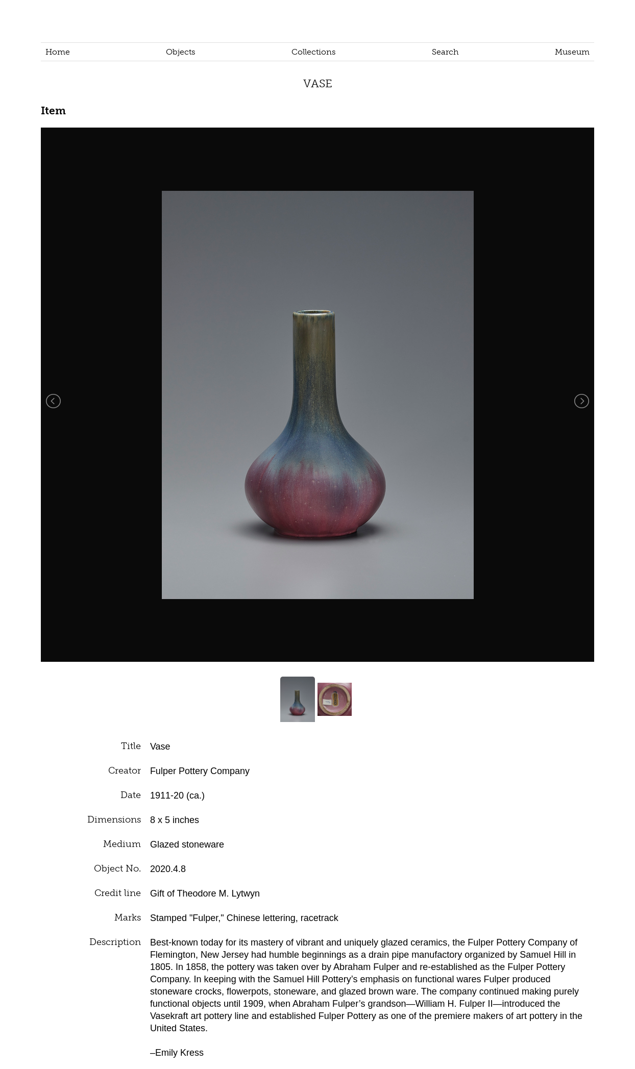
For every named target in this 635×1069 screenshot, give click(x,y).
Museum (572, 52)
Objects (181, 52)
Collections (313, 52)
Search (445, 52)
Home (57, 52)
